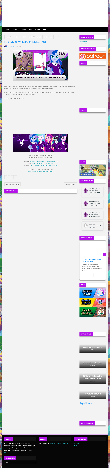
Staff (44, 30)
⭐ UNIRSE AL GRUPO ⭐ (87, 174)
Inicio (7, 30)
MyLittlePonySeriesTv (95, 189)
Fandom (37, 30)
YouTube (76, 447)
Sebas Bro (65, 443)
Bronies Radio (83, 43)
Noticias (58, 37)
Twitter (75, 445)
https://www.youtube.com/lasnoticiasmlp (40, 171)
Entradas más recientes (12, 184)
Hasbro (6, 452)
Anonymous (92, 224)
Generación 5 (9, 37)
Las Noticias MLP (21, 37)
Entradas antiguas (70, 184)
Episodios (15, 30)
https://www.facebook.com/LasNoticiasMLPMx (44, 161)
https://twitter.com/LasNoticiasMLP (43, 163)
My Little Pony (48, 37)
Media (30, 30)
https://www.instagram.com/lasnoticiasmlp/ (44, 165)
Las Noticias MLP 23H (35, 37)
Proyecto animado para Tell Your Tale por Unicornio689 (91, 260)
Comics (23, 30)
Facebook (76, 443)
